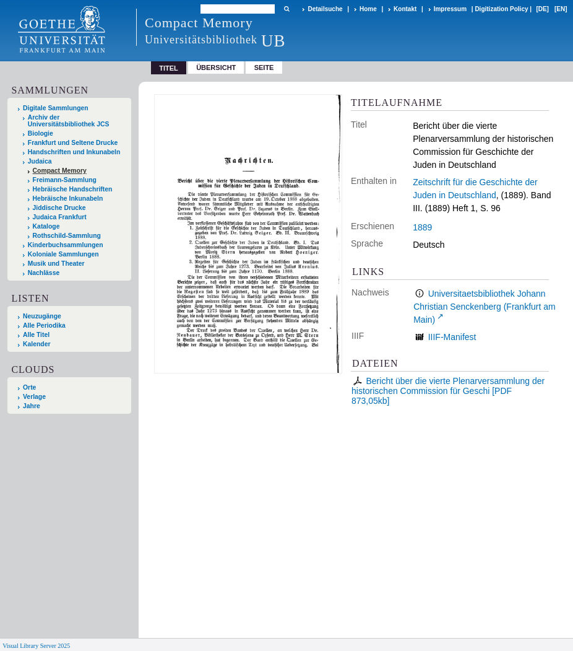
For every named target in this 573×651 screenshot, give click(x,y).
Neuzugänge (42, 316)
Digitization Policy (501, 9)
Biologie (40, 133)
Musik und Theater (56, 263)
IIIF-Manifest (452, 337)
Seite (264, 67)
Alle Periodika (44, 325)
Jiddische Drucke (59, 207)
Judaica (40, 161)
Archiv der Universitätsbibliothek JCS (69, 121)
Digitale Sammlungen (55, 108)
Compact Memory (60, 170)
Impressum (450, 9)
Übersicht (216, 67)
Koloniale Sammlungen (63, 254)
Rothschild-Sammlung (67, 235)
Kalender (36, 344)
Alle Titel (36, 334)
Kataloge (46, 226)
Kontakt (405, 9)
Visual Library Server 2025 (36, 645)
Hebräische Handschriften (73, 189)
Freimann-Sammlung (65, 180)
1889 (422, 227)
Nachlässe (43, 272)
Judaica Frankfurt (60, 217)
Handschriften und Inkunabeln (74, 152)
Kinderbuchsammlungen (65, 245)
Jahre (31, 406)
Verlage (34, 396)
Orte (29, 387)
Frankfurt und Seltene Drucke (73, 142)
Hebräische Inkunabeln (68, 198)
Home (368, 9)
